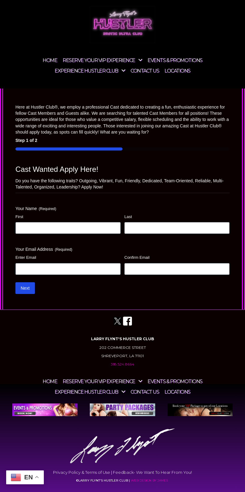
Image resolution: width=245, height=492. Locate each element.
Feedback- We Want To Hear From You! (152, 472)
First (19, 216)
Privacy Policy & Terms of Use (81, 472)
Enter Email (25, 257)
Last (128, 216)
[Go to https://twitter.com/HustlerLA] (117, 321)
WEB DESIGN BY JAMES (150, 480)
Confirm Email (137, 257)
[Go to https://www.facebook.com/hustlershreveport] (127, 321)
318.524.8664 (122, 364)
